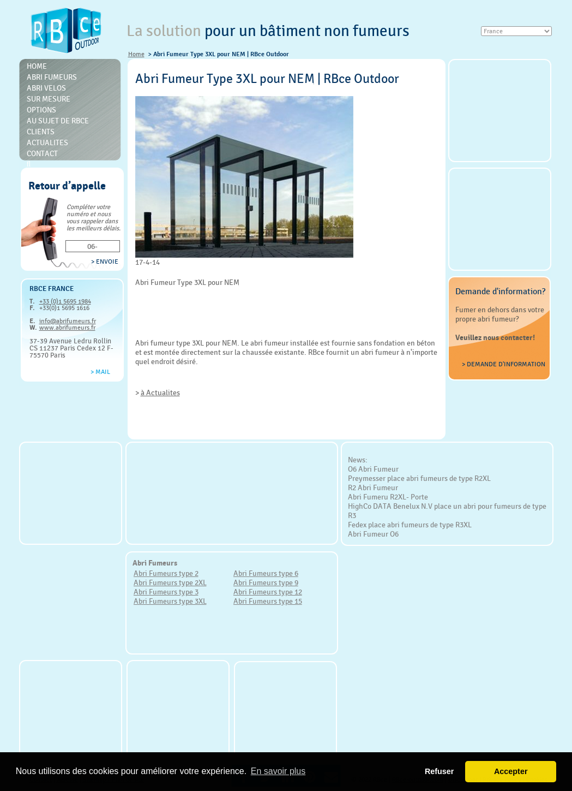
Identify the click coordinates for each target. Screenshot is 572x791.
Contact (42, 153)
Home (136, 54)
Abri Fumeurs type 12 (267, 591)
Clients (41, 131)
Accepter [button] (511, 771)
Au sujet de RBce (58, 120)
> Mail (100, 371)
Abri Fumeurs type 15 (267, 601)
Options (41, 109)
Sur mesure (48, 98)
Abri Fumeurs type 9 (265, 582)
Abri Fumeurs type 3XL (170, 601)
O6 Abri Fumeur (373, 469)
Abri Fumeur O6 (373, 534)
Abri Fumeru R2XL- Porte (388, 496)
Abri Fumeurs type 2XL (170, 582)
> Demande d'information (503, 364)
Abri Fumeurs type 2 (166, 573)
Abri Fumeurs (52, 77)
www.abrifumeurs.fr (67, 327)
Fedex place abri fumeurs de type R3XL (410, 524)
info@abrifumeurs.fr (67, 321)
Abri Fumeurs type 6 (265, 573)
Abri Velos (46, 88)
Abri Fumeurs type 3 (166, 591)
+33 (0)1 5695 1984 (65, 301)
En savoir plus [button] (278, 771)
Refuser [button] (439, 771)
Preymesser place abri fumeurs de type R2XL (419, 478)
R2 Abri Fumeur (373, 487)
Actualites (47, 142)
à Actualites (160, 392)
